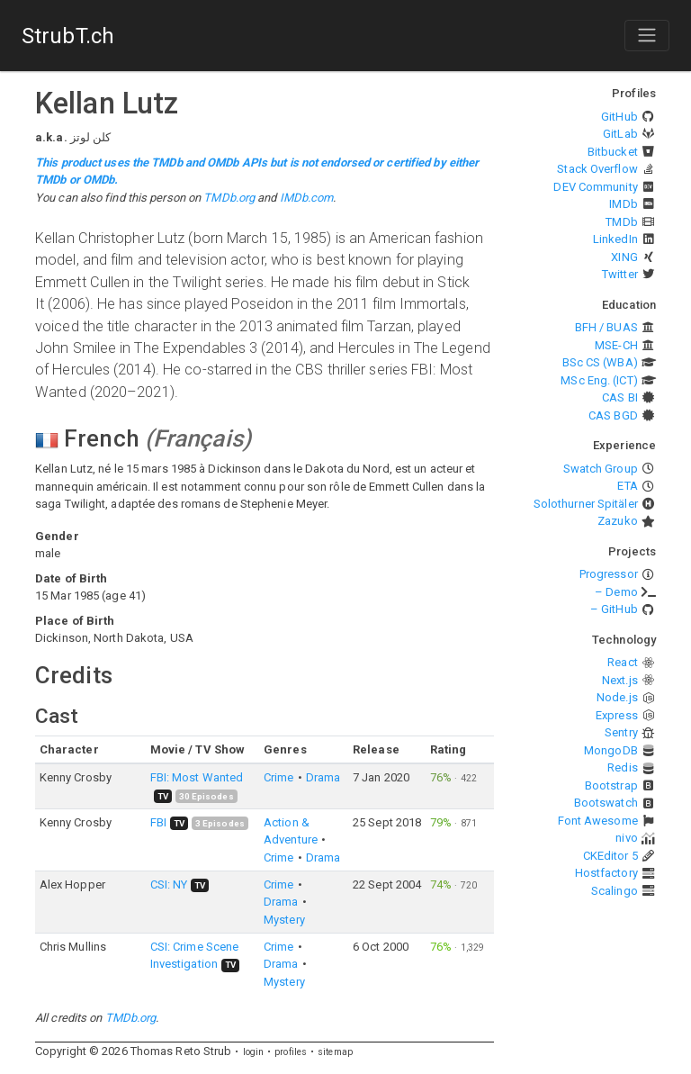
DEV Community (595, 187)
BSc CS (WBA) (600, 362)
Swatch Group (600, 468)
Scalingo (614, 891)
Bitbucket (613, 151)
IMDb (623, 204)
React (622, 662)
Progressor (608, 574)
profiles (290, 1052)
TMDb (621, 222)
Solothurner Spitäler (586, 503)
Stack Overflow (597, 169)
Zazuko (617, 521)
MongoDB (611, 750)
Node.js (617, 697)
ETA (627, 485)
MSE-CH (616, 345)
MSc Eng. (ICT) (599, 380)
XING (624, 257)
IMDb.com (307, 197)
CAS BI (620, 397)
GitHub (619, 116)
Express (617, 715)
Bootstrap (611, 785)
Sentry (621, 732)
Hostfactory (606, 873)
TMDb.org (229, 197)
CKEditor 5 (610, 855)
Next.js (620, 680)
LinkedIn (615, 239)
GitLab (620, 133)
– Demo (616, 592)
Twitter (620, 274)
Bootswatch (606, 802)
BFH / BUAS (606, 327)
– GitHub (614, 609)
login (254, 1052)
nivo (626, 837)
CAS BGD (613, 415)
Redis (622, 767)
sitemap (335, 1052)
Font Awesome (598, 820)
